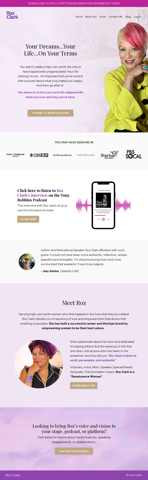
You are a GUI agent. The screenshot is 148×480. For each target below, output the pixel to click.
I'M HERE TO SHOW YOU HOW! (50, 113)
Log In (137, 16)
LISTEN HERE (28, 219)
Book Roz (91, 16)
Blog (128, 16)
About (79, 16)
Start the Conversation (74, 451)
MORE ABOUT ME (84, 385)
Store (102, 16)
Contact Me (116, 16)
